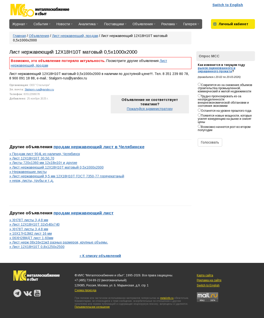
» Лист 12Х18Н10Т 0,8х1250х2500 (37, 247)
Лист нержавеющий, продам (75, 36)
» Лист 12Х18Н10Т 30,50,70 (31, 158)
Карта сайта (205, 275)
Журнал (20, 24)
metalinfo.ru (167, 298)
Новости (64, 24)
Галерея (191, 24)
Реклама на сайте (209, 280)
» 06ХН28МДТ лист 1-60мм (31, 238)
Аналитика (88, 24)
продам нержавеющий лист (84, 212)
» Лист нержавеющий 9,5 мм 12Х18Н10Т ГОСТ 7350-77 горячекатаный (66, 176)
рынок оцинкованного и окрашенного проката (216, 69)
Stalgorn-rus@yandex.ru (39, 89)
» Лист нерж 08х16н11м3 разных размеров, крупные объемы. (58, 242)
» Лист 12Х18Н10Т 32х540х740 (34, 224)
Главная (19, 36)
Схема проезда (85, 290)
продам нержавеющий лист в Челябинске (99, 146)
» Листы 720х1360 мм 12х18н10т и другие (43, 163)
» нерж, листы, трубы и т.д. (31, 181)
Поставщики (115, 24)
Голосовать (210, 142)
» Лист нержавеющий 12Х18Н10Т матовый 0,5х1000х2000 (56, 167)
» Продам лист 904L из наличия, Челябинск (44, 154)
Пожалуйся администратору (150, 109)
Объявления (143, 24)
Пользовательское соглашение (92, 307)
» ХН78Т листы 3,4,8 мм (28, 220)
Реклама (169, 24)
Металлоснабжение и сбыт (46, 10)
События (42, 24)
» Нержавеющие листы (28, 172)
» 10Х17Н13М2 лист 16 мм (30, 233)
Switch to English (227, 5)
